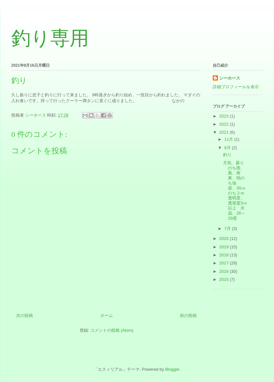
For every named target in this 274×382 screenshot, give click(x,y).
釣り (227, 154)
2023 (224, 116)
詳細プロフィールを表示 (236, 86)
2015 (224, 279)
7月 (228, 228)
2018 (224, 255)
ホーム (106, 315)
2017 (224, 263)
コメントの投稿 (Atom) (111, 330)
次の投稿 (24, 315)
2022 (224, 124)
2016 (224, 271)
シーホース (229, 78)
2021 (224, 132)
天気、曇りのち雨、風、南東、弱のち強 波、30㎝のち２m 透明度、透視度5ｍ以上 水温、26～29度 (235, 190)
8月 (228, 147)
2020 (224, 238)
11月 (229, 139)
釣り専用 (50, 38)
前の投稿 (188, 315)
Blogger (172, 369)
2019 (224, 246)
